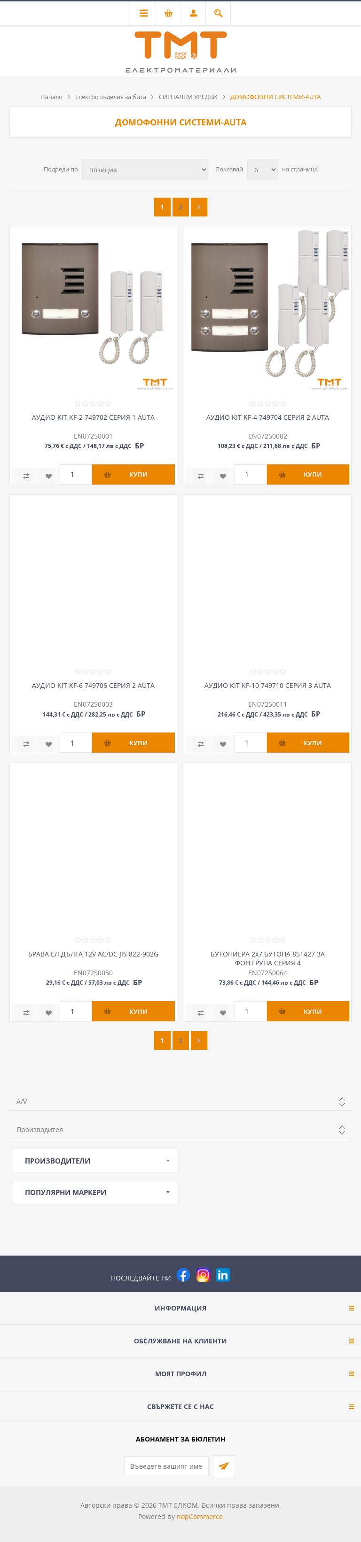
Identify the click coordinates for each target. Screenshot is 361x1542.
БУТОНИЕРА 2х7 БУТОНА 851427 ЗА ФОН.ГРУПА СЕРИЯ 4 (268, 958)
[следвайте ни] (222, 1274)
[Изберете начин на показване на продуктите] (145, 169)
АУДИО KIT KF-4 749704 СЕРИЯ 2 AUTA (267, 417)
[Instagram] (203, 1274)
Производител (39, 1129)
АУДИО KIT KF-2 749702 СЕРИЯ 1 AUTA (93, 417)
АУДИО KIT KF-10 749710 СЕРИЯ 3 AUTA (267, 685)
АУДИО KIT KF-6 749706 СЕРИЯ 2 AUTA (93, 685)
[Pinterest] (242, 1274)
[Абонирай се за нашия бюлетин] (166, 1466)
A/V (21, 1101)
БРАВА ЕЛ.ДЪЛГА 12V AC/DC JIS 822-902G (93, 953)
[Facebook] (183, 1274)
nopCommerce (200, 1516)
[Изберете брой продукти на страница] (262, 169)
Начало (51, 97)
